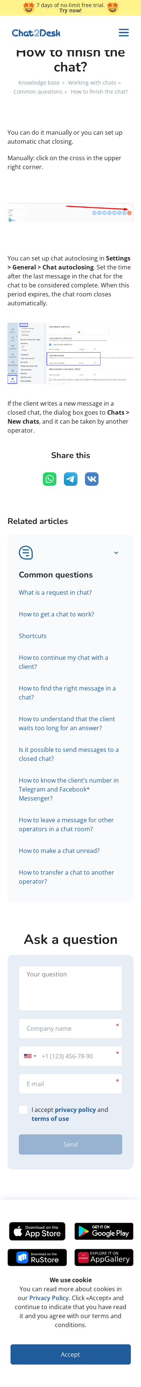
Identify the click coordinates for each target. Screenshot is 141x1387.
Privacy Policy (49, 1298)
